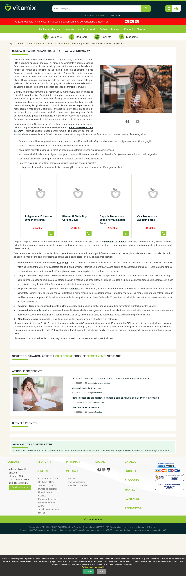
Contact (13, 461)
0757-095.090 (113, 15)
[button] (169, 7)
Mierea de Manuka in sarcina (86, 388)
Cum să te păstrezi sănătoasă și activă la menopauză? (98, 43)
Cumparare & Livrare (48, 478)
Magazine (141, 29)
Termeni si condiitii (47, 485)
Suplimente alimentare (50, 29)
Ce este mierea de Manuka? (86, 407)
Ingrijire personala (86, 29)
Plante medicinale (76, 482)
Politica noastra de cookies (94, 567)
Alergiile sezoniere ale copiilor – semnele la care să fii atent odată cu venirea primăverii (115, 398)
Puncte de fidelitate (47, 489)
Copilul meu (99, 402)
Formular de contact (48, 499)
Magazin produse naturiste (21, 43)
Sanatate (98, 393)
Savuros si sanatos (57, 43)
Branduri (115, 29)
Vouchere (56, 36)
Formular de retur (46, 502)
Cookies (42, 495)
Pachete (103, 29)
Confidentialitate (46, 482)
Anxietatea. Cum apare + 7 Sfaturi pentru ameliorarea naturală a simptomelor (110, 378)
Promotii (128, 29)
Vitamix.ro (97, 519)
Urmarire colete (45, 492)
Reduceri (81, 36)
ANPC (41, 506)
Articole (41, 43)
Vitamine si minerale (77, 485)
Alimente (69, 29)
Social (100, 461)
